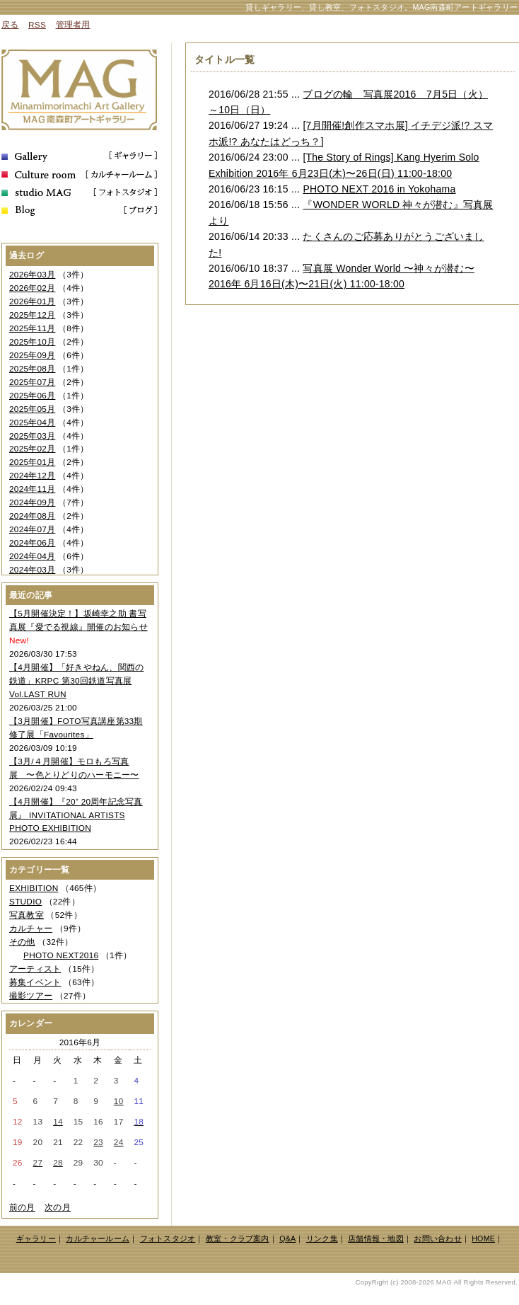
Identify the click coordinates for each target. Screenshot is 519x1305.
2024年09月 (32, 502)
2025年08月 (32, 369)
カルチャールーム (97, 1238)
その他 (22, 942)
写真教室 (26, 915)
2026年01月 (32, 301)
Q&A (287, 1238)
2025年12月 (32, 315)
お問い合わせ (437, 1238)
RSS (37, 25)
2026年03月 (32, 275)
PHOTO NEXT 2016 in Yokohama (379, 189)
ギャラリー (36, 1238)
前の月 (22, 1207)
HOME (483, 1238)
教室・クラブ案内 (237, 1238)
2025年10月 (32, 342)
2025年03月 (32, 436)
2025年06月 (32, 396)
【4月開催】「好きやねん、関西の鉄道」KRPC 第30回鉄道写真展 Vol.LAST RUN (76, 680)
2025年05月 (32, 409)
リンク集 (322, 1238)
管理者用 (73, 25)
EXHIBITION (33, 888)
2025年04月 (32, 422)
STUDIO (25, 902)
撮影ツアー (30, 996)
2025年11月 (32, 328)
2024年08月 (32, 516)
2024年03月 (32, 570)
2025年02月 (32, 449)
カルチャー (30, 928)
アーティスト (35, 969)
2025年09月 (32, 355)
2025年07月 (32, 382)
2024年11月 (32, 489)
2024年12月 (32, 476)
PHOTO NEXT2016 (60, 955)
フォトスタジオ (168, 1238)
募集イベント (35, 982)
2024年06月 (32, 543)
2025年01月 (32, 462)
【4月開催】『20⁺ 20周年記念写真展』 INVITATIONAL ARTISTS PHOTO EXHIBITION (76, 815)
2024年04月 (32, 556)
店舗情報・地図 (376, 1238)
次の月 (58, 1207)
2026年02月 (32, 288)
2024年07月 (32, 529)
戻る (9, 25)
